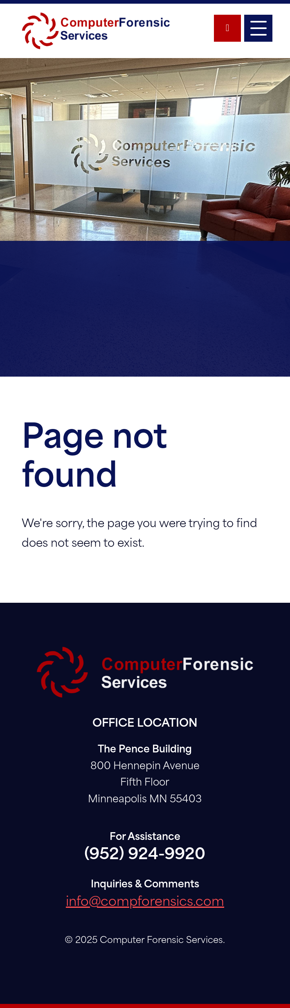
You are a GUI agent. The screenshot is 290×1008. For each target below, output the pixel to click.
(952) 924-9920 (144, 855)
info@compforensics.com (145, 902)
